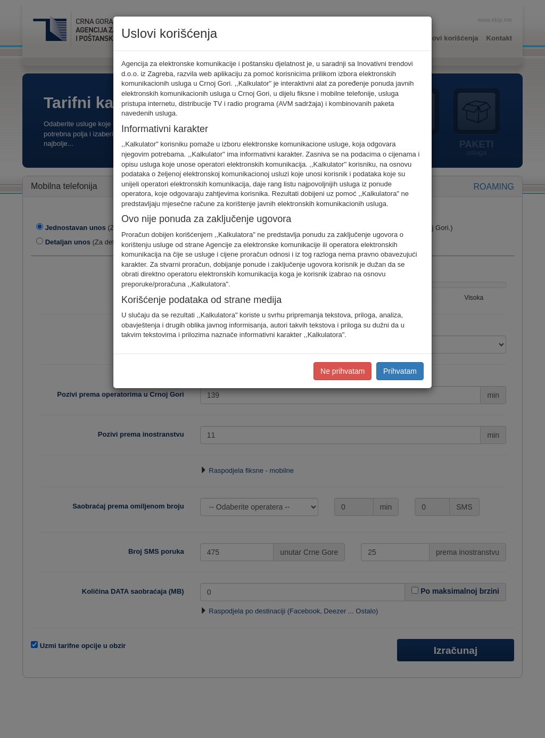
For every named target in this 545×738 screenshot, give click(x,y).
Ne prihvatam (342, 371)
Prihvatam (400, 371)
